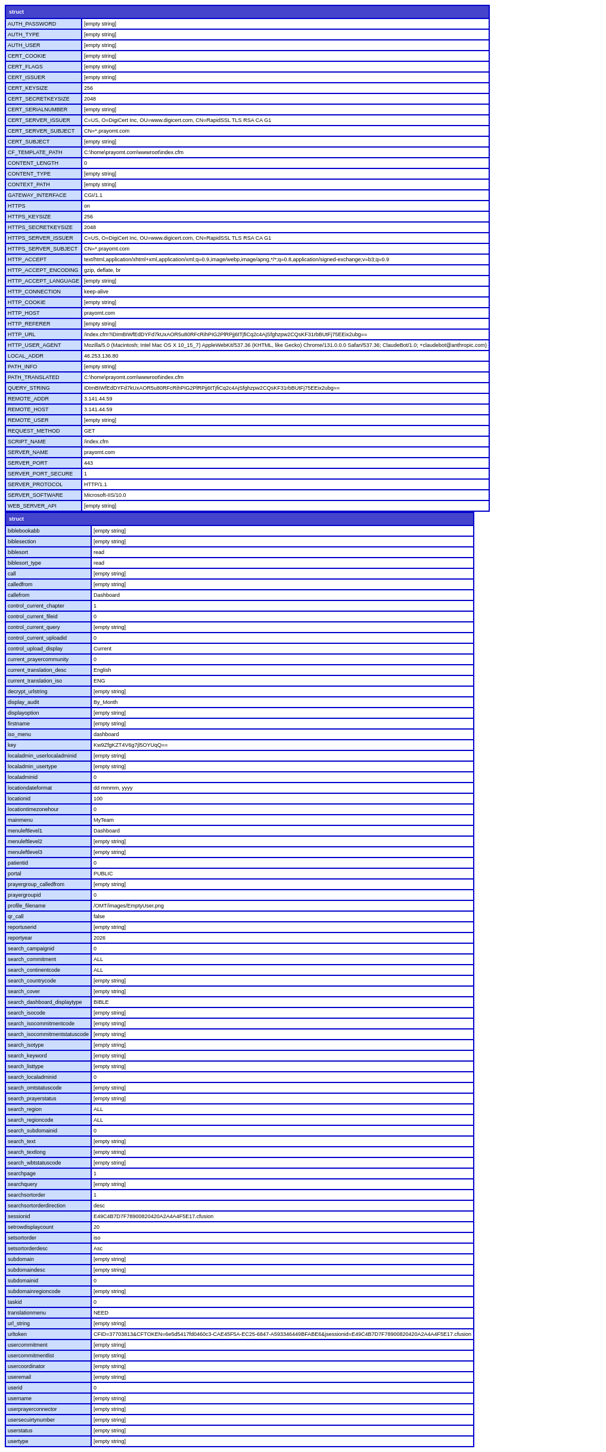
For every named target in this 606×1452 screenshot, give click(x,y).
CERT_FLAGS (25, 67)
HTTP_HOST (24, 313)
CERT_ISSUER (26, 77)
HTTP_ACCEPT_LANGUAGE (43, 281)
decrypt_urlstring (28, 691)
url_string (19, 1323)
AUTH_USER (24, 45)
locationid (19, 799)
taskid (15, 1302)
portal (14, 874)
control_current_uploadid (37, 638)
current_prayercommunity (38, 659)
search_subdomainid (32, 1131)
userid (15, 1388)
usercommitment (28, 1345)
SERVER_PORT (28, 463)
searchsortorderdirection (37, 1206)
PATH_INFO (22, 367)
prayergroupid (24, 895)
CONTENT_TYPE (29, 174)
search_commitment (32, 959)
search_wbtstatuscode (34, 1163)
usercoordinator (26, 1366)
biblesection (22, 541)
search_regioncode (31, 1120)
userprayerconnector (32, 1409)
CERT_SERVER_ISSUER (39, 120)
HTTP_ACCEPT (27, 259)
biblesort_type (24, 563)
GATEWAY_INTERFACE (37, 195)
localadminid (23, 777)
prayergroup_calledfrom (36, 884)
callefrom (19, 595)
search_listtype (25, 1066)
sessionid (19, 1216)
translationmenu (27, 1313)
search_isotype (26, 1045)
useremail (19, 1377)
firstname (19, 724)
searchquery (23, 1184)
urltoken (17, 1334)
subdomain (21, 1259)
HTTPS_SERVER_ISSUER (40, 238)
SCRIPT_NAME (27, 442)
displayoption (23, 713)
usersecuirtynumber (31, 1420)
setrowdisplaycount (31, 1227)
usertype (18, 1441)
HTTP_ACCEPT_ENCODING (43, 270)
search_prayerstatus (32, 1098)
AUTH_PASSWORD (32, 24)
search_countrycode (32, 981)
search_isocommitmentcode (41, 1024)
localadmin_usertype (32, 766)
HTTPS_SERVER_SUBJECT (42, 249)
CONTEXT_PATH (29, 184)
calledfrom (20, 584)
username (20, 1398)
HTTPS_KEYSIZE (29, 217)
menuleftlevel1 (25, 831)
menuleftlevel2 (25, 841)
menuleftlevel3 (25, 852)
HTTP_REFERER (29, 324)
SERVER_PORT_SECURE (40, 474)
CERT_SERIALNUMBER (37, 109)
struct (16, 12)
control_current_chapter (36, 606)
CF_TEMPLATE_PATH (35, 152)
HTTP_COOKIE (27, 302)
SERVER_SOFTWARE (35, 495)
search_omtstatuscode (35, 1088)
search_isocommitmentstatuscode (48, 1034)
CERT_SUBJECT (28, 142)
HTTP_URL (22, 334)
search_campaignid (31, 949)
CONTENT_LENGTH (33, 163)
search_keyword (27, 1056)
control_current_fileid (33, 616)
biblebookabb (24, 531)
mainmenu (20, 820)
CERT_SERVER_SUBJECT (41, 131)
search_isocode (26, 1013)
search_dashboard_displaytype (45, 1002)
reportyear (20, 938)
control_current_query (34, 627)
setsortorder (22, 1238)
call (12, 574)
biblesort (18, 552)
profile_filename (27, 906)
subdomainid (23, 1281)
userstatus (20, 1431)
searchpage (22, 1173)
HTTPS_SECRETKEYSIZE (40, 227)
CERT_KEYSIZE (28, 88)
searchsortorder (26, 1195)
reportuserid (22, 927)
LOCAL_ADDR (25, 356)
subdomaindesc (26, 1270)
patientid (18, 863)
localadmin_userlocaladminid (42, 756)
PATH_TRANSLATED (34, 377)
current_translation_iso (35, 681)
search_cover (24, 991)
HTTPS (17, 206)
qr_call (16, 916)
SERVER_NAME (28, 452)
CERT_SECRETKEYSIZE (39, 99)
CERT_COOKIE (27, 56)
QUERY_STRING (29, 388)
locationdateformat (30, 788)
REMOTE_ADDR (28, 399)
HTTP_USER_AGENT (34, 345)
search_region (25, 1109)
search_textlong (27, 1152)
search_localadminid (32, 1077)
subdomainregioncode (34, 1291)
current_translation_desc (37, 670)
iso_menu (19, 734)
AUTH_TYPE (23, 34)
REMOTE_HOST (28, 409)
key (12, 745)
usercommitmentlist (31, 1356)
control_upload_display (35, 649)
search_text (22, 1141)
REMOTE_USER (28, 420)
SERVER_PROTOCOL (35, 484)
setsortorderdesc (28, 1248)
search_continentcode (34, 970)
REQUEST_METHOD (34, 431)
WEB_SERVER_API (32, 506)
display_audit (23, 702)
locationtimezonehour (33, 809)
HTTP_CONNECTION (34, 292)
